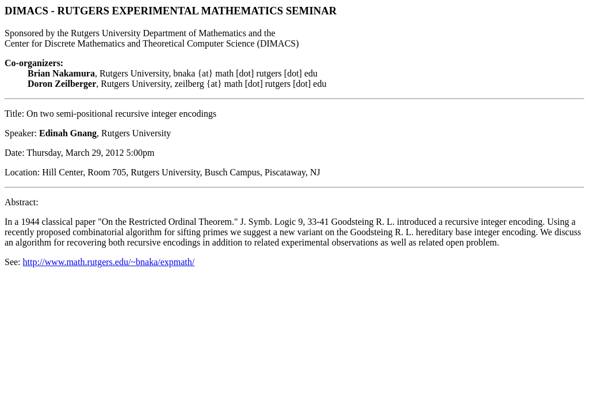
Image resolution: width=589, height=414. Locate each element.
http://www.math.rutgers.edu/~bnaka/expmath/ (109, 262)
